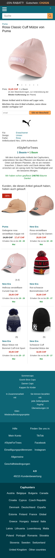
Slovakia (44, 535)
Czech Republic (37, 500)
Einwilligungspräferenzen (18, 449)
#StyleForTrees (15, 442)
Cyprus (23, 500)
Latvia (9, 528)
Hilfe (14, 428)
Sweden (25, 542)
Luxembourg (34, 528)
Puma (5, 24)
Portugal (20, 535)
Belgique (21, 493)
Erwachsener (22, 133)
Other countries (37, 549)
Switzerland (38, 542)
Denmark (14, 507)
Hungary (24, 521)
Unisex (19, 135)
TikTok (40, 435)
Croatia (13, 500)
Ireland (35, 521)
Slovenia (14, 542)
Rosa (18, 138)
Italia (43, 521)
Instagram (40, 449)
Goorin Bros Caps (27, 380)
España (41, 507)
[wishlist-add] (20, 216)
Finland (23, 514)
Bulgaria (32, 493)
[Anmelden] (39, 9)
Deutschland (28, 507)
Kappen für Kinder (27, 387)
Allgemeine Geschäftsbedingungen (17, 460)
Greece (13, 521)
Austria (11, 493)
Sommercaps (27, 376)
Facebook (40, 442)
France (33, 514)
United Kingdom (18, 549)
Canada (43, 493)
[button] (17, 84)
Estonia (13, 514)
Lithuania (20, 528)
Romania (32, 535)
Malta (46, 528)
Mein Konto (15, 435)
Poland (10, 535)
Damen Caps (28, 383)
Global (42, 514)
